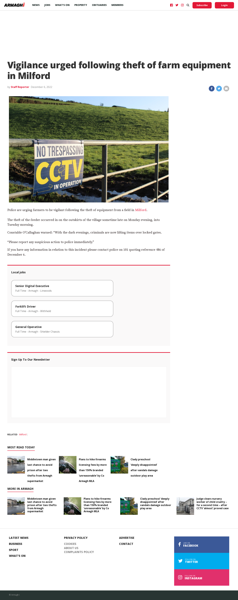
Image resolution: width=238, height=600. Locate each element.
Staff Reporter (20, 87)
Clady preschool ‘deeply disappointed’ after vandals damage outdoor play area (155, 503)
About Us (71, 548)
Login (224, 5)
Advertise (126, 537)
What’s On (62, 5)
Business (15, 544)
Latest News (18, 537)
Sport (13, 550)
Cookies (70, 544)
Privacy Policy (76, 537)
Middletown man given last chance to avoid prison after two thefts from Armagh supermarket (41, 470)
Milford (140, 210)
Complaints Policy (79, 552)
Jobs (47, 5)
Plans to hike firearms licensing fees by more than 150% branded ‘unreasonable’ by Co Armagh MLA (93, 470)
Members (117, 5)
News (36, 5)
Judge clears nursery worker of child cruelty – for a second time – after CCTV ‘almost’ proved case (212, 503)
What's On (17, 555)
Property (80, 5)
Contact (126, 544)
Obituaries (99, 5)
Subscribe (202, 5)
